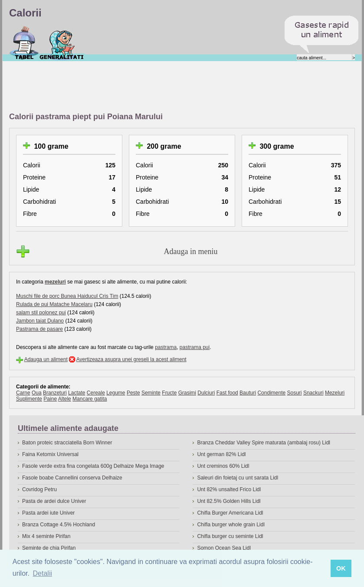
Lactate (76, 393)
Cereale (96, 393)
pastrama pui (195, 347)
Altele (64, 399)
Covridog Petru (39, 489)
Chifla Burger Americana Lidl (230, 513)
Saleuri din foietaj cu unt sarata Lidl (237, 478)
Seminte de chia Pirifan (48, 548)
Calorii (24, 43)
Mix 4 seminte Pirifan (46, 536)
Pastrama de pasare (39, 329)
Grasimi (187, 393)
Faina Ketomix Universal (50, 454)
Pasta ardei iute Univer (48, 513)
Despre (62, 43)
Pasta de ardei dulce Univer (54, 501)
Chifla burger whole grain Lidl (230, 525)
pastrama (166, 347)
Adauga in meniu (191, 251)
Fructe (169, 393)
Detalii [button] (42, 573)
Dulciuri (206, 393)
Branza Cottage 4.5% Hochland (58, 525)
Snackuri (313, 393)
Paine (50, 399)
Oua (37, 393)
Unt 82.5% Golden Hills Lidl (228, 501)
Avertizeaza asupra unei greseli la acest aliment (131, 359)
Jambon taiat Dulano (40, 321)
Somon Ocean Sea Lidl (223, 548)
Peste (133, 393)
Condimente (271, 393)
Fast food (227, 393)
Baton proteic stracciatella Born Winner (67, 443)
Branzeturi (55, 393)
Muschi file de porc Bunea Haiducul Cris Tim (67, 296)
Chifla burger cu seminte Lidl (230, 536)
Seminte (151, 393)
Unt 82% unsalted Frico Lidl (229, 489)
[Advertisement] (167, 87)
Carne (23, 393)
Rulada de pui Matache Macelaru (54, 304)
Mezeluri (334, 393)
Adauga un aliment (46, 359)
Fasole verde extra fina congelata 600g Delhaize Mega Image (93, 466)
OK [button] (341, 568)
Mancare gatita (89, 399)
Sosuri (294, 393)
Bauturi (247, 393)
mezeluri (55, 282)
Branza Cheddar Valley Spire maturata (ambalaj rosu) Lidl (263, 443)
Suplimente (29, 399)
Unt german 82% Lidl (221, 454)
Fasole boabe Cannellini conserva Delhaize (72, 478)
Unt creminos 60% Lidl (223, 466)
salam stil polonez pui (41, 313)
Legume (115, 393)
